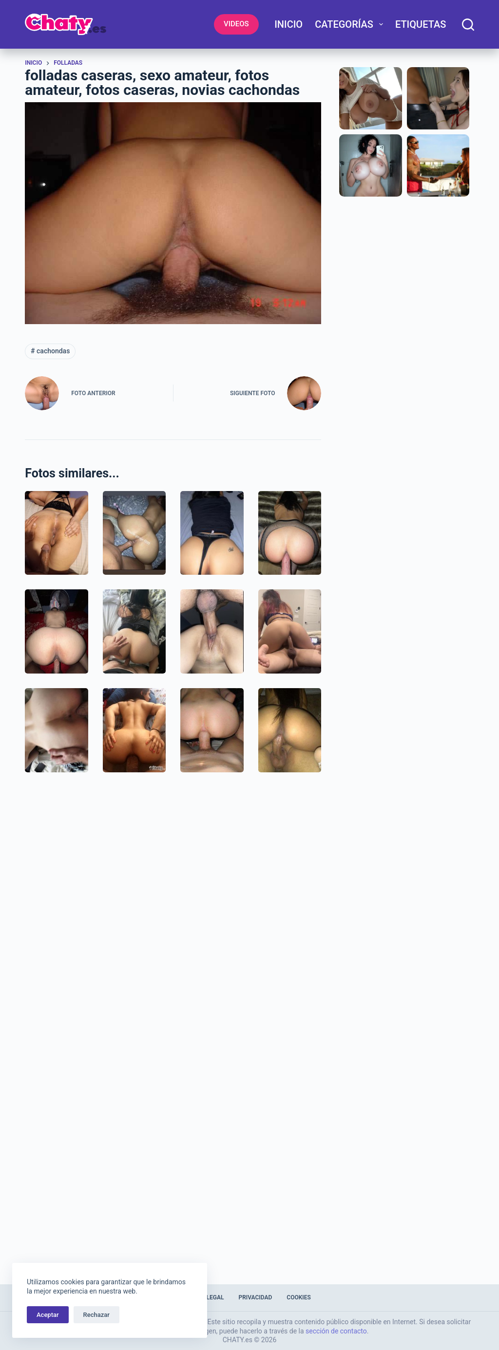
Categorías (351, 24)
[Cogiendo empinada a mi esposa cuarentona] (56, 631)
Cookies (299, 1297)
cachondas (50, 351)
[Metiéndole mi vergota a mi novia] (212, 631)
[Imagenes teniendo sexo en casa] (290, 631)
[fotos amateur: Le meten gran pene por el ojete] (134, 730)
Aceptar (48, 1314)
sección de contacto (336, 1331)
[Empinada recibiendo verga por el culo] (290, 533)
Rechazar (96, 1314)
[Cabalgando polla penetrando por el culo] (212, 730)
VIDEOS (236, 23)
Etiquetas (420, 24)
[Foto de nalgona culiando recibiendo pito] (212, 533)
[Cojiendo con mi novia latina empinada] (134, 533)
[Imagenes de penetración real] (56, 730)
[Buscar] (468, 24)
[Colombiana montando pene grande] (290, 730)
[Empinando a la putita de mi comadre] (134, 631)
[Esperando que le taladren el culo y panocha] (56, 533)
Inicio (288, 24)
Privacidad (255, 1297)
